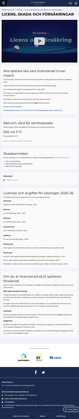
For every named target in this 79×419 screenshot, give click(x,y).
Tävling (19, 10)
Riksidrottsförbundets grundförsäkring (19, 164)
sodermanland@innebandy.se (16, 398)
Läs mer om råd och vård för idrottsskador (17, 141)
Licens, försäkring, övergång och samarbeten (43, 10)
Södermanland (8, 10)
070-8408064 (9, 402)
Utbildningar (61, 416)
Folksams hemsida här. (61, 158)
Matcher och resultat (21, 416)
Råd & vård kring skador (14, 166)
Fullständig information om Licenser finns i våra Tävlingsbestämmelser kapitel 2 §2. (32, 110)
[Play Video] (39, 41)
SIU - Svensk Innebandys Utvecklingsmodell (18, 385)
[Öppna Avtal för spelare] (39, 180)
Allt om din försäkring (13, 161)
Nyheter (43, 416)
